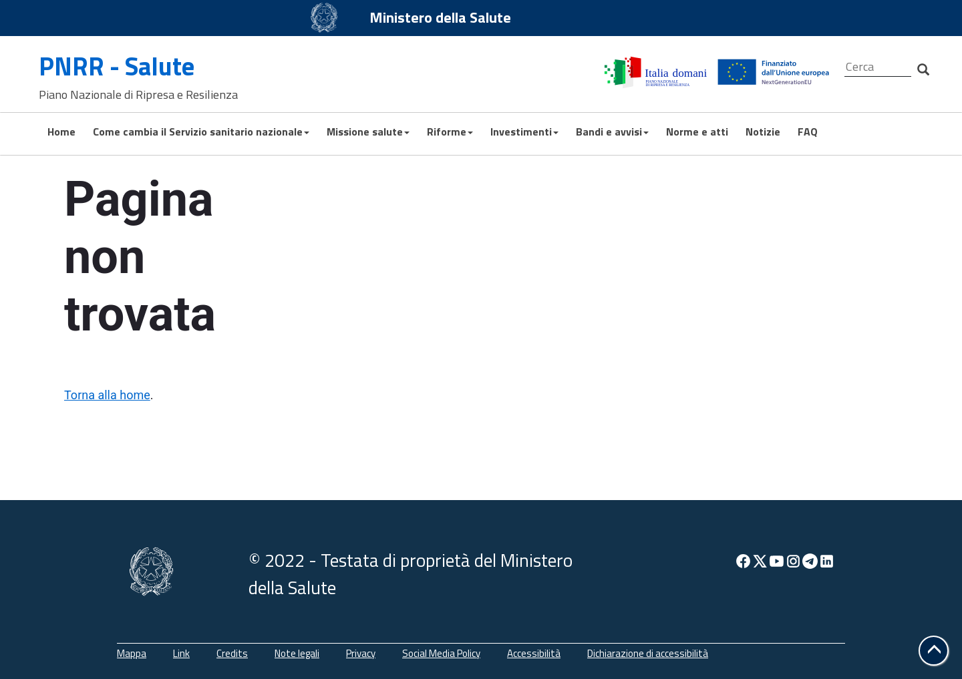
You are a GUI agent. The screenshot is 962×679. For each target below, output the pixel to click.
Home (61, 132)
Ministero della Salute (440, 17)
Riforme (450, 132)
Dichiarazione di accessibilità (647, 653)
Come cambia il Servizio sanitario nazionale (201, 132)
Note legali (297, 653)
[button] (934, 651)
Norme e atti (697, 132)
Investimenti (524, 132)
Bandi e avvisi (612, 132)
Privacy (360, 653)
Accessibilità (533, 653)
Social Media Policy (441, 653)
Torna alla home (107, 395)
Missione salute (368, 132)
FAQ (808, 132)
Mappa (131, 653)
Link (181, 653)
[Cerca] (877, 67)
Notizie (763, 132)
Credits (232, 653)
